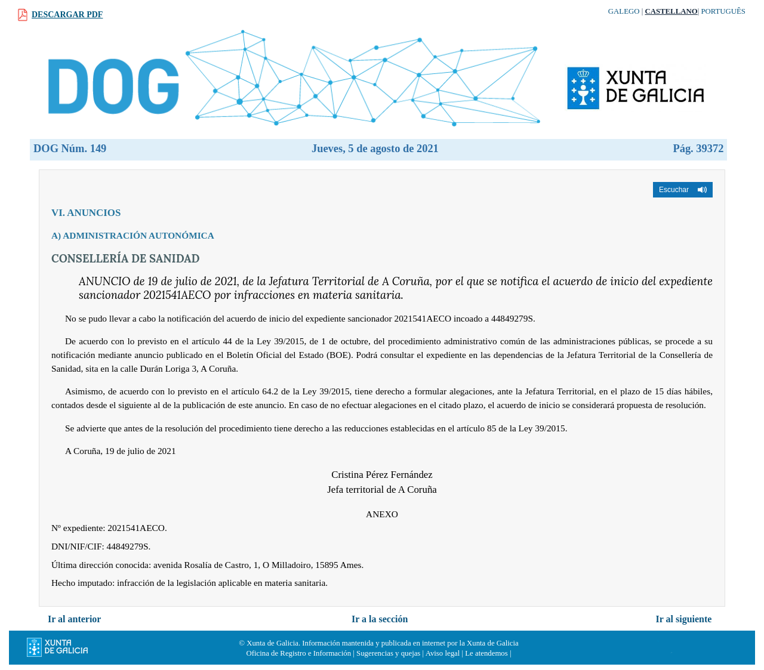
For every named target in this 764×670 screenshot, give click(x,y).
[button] (683, 189)
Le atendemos (486, 653)
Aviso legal (443, 653)
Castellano (671, 11)
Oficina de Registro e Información (299, 653)
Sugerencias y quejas (388, 653)
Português (723, 11)
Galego (624, 11)
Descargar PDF (67, 14)
